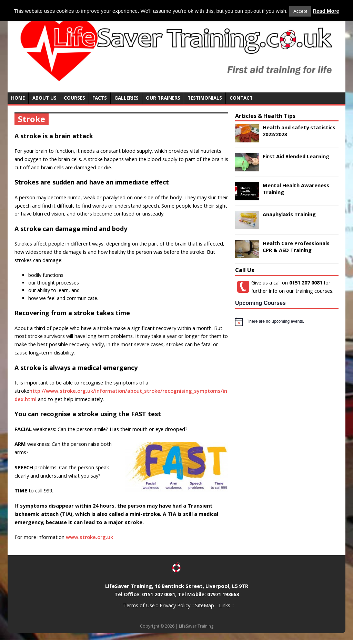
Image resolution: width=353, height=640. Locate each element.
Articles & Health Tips (265, 116)
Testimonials (205, 97)
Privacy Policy (175, 605)
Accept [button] (300, 11)
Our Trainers (163, 97)
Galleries (126, 97)
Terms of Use (139, 605)
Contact (241, 97)
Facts (99, 97)
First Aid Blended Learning (296, 156)
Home (18, 97)
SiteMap (204, 605)
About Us (44, 97)
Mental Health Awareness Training (296, 188)
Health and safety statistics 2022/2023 (299, 130)
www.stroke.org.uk (89, 536)
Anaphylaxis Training (289, 214)
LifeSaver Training (196, 626)
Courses (74, 97)
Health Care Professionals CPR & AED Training (296, 246)
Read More (326, 11)
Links (224, 605)
